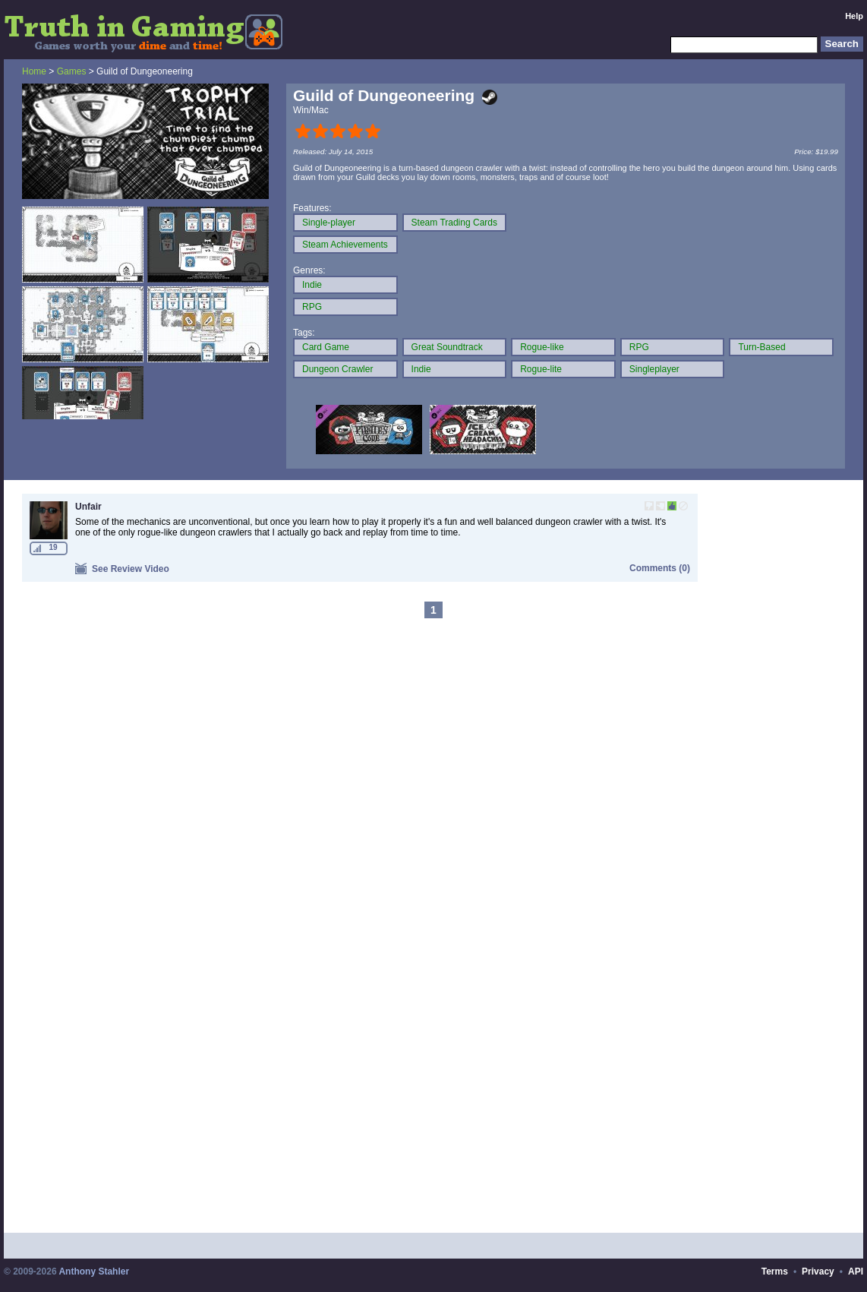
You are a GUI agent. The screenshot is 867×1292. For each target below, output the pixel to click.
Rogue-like (541, 347)
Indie (312, 285)
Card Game (325, 347)
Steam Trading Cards (454, 222)
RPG (312, 307)
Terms (774, 1271)
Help (854, 16)
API (855, 1271)
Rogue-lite (541, 369)
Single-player (328, 222)
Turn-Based (761, 347)
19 (53, 547)
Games (72, 71)
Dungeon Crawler (337, 369)
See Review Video (122, 568)
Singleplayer (654, 369)
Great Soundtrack (447, 347)
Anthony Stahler (93, 1271)
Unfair (88, 506)
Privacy (818, 1271)
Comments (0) (659, 568)
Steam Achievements (345, 244)
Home (34, 71)
